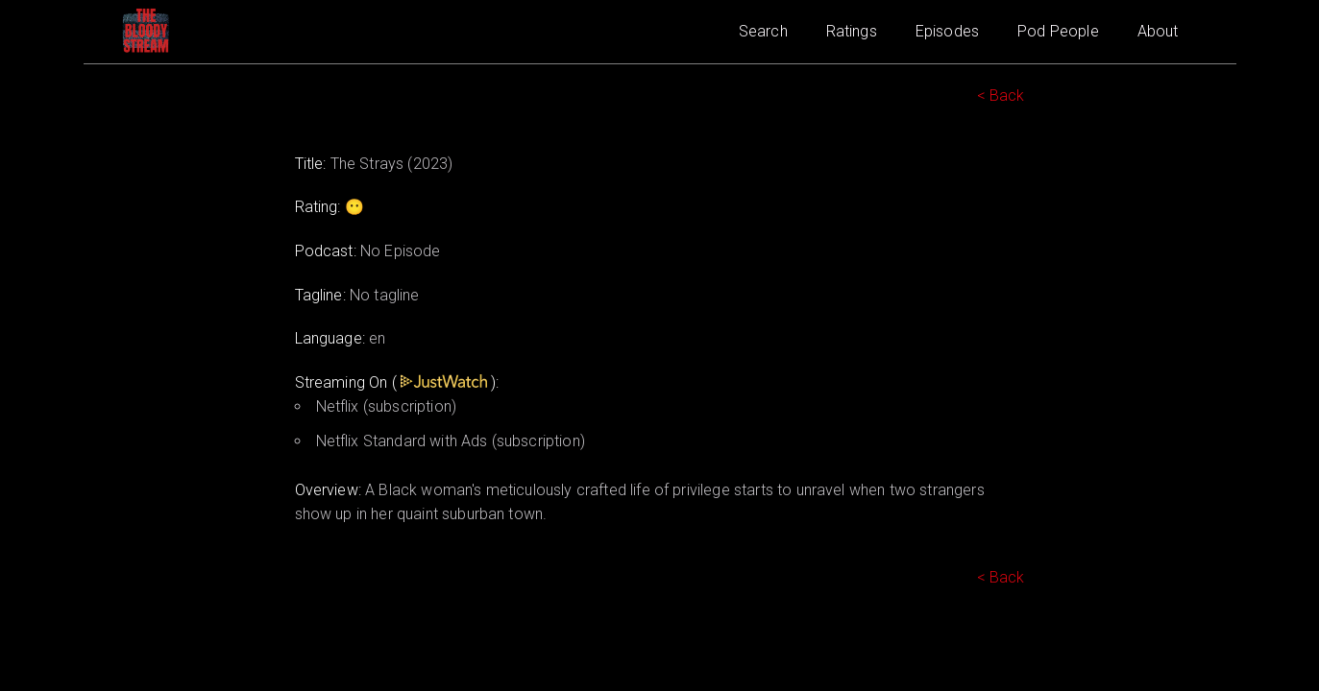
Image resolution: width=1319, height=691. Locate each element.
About (1158, 31)
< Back (1001, 95)
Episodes (947, 31)
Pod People (1058, 31)
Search (763, 31)
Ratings (851, 31)
